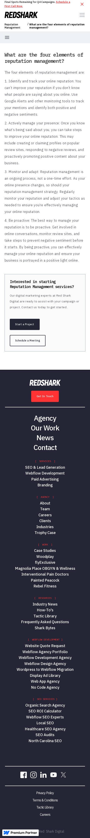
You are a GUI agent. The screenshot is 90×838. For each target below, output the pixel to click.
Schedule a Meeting (27, 340)
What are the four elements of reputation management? (57, 26)
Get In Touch (45, 396)
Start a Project (24, 324)
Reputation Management (12, 26)
